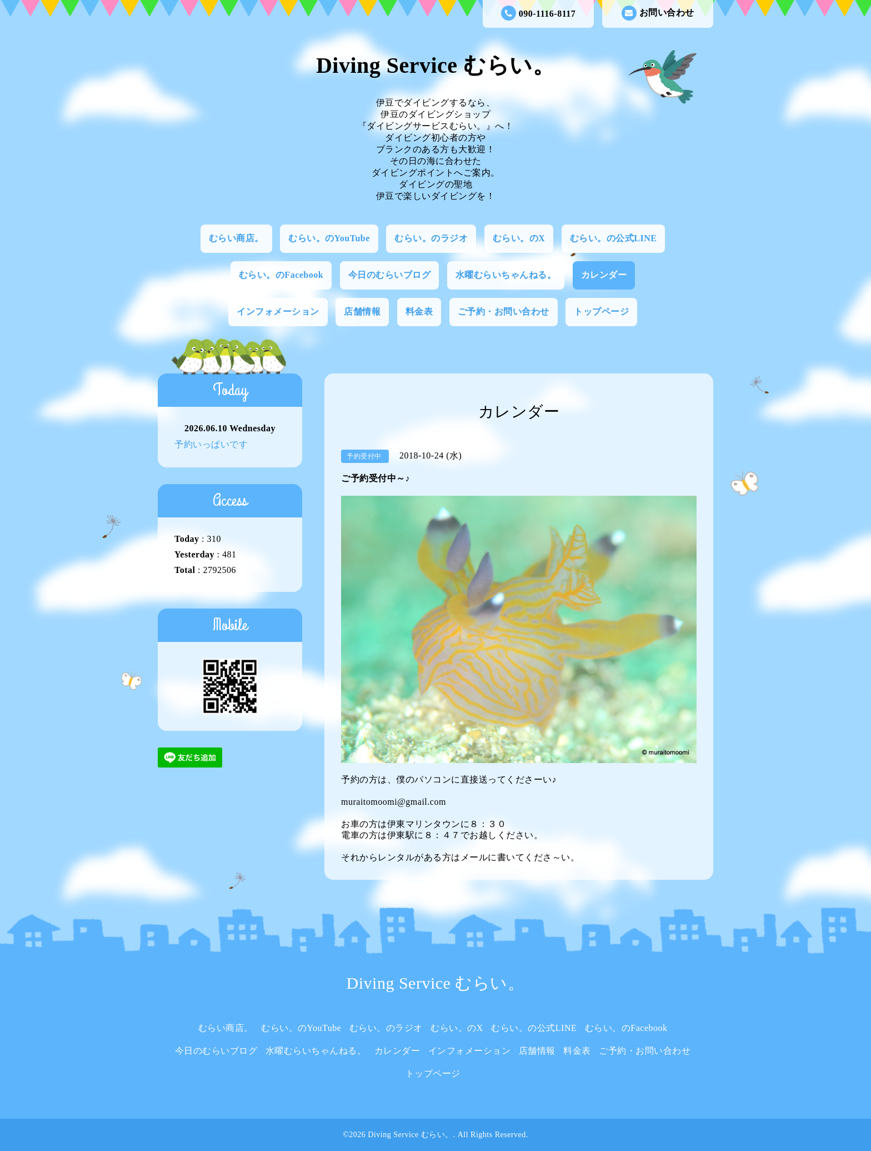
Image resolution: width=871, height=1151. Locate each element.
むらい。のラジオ (431, 238)
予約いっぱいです (211, 444)
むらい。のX (519, 238)
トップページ (601, 311)
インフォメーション (278, 311)
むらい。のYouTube (329, 238)
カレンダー (604, 275)
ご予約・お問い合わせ (503, 311)
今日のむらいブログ (389, 275)
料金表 (419, 311)
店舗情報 (362, 311)
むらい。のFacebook (281, 275)
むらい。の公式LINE (613, 238)
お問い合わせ (658, 13)
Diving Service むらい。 (435, 65)
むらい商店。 (236, 238)
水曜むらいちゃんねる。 (506, 275)
